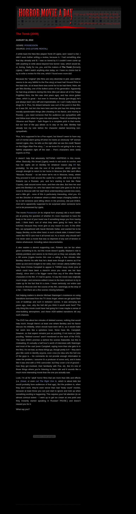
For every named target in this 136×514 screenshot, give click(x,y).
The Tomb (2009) (27, 33)
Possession (32, 212)
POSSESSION (31, 45)
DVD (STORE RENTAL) (37, 49)
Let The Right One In (46, 381)
